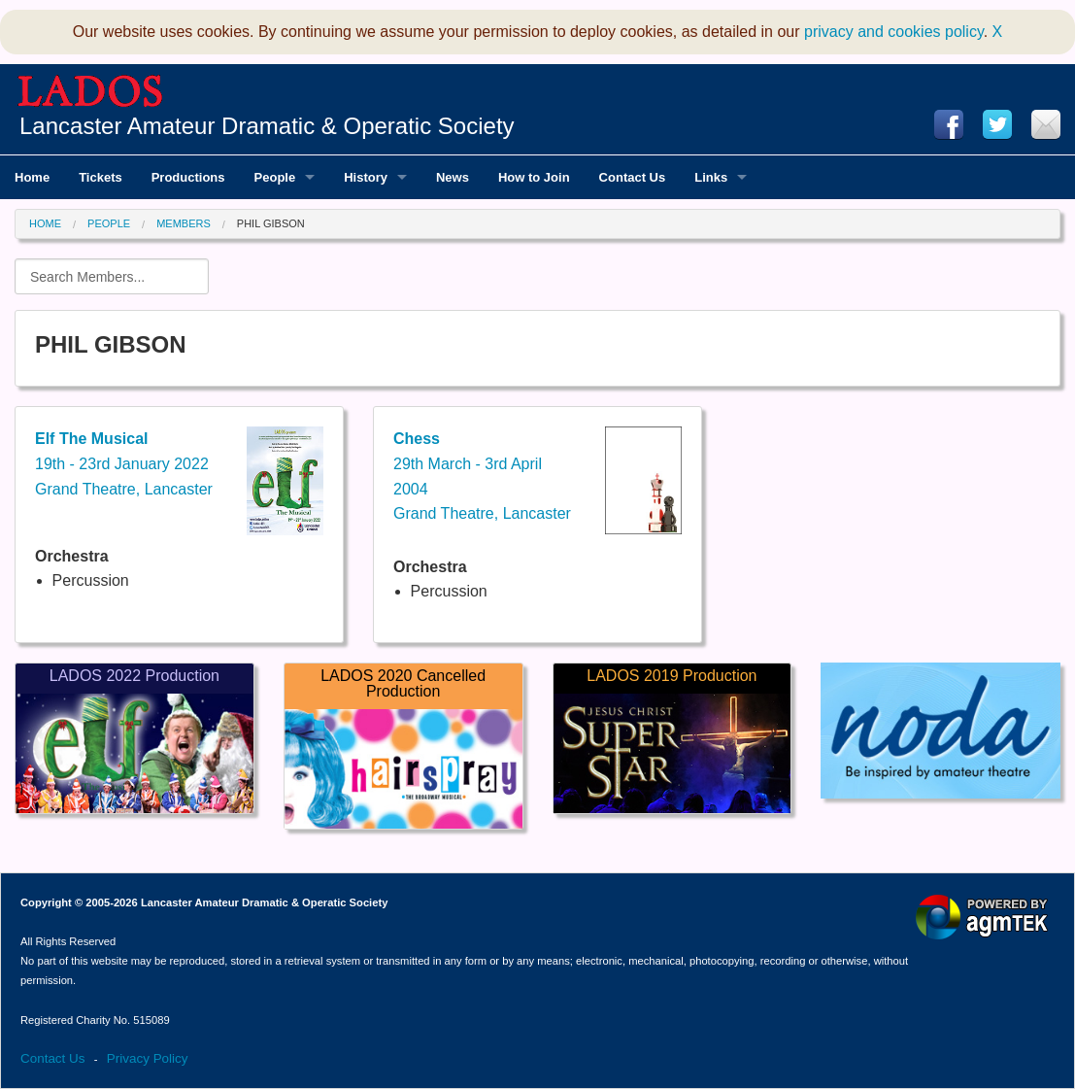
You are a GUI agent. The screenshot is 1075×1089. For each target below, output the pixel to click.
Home (45, 223)
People (108, 223)
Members (183, 223)
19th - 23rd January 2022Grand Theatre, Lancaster (124, 463)
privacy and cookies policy (894, 31)
